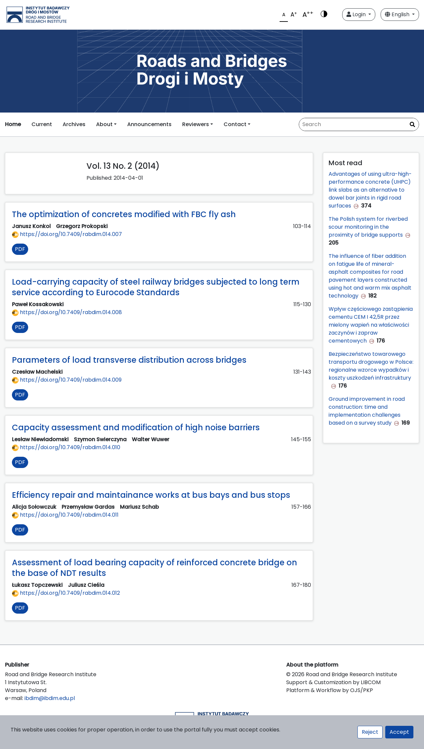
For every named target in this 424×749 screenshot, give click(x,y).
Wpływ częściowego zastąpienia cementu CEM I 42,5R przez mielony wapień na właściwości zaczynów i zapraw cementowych (371, 325)
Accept (399, 732)
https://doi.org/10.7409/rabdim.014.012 (66, 593)
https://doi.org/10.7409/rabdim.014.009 (67, 380)
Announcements (149, 124)
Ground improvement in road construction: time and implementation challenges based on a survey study (367, 411)
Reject (370, 732)
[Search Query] (359, 124)
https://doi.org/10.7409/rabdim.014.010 (66, 447)
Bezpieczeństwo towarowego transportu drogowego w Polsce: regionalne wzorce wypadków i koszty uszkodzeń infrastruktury (371, 366)
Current (41, 124)
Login (356, 14)
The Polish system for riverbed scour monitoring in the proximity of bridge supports (368, 227)
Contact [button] (235, 124)
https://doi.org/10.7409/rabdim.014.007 (67, 234)
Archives (74, 124)
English (398, 14)
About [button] (104, 124)
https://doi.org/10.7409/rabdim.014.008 (67, 312)
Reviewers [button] (195, 124)
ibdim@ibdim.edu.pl (50, 698)
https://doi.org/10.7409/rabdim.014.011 (65, 515)
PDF (20, 249)
